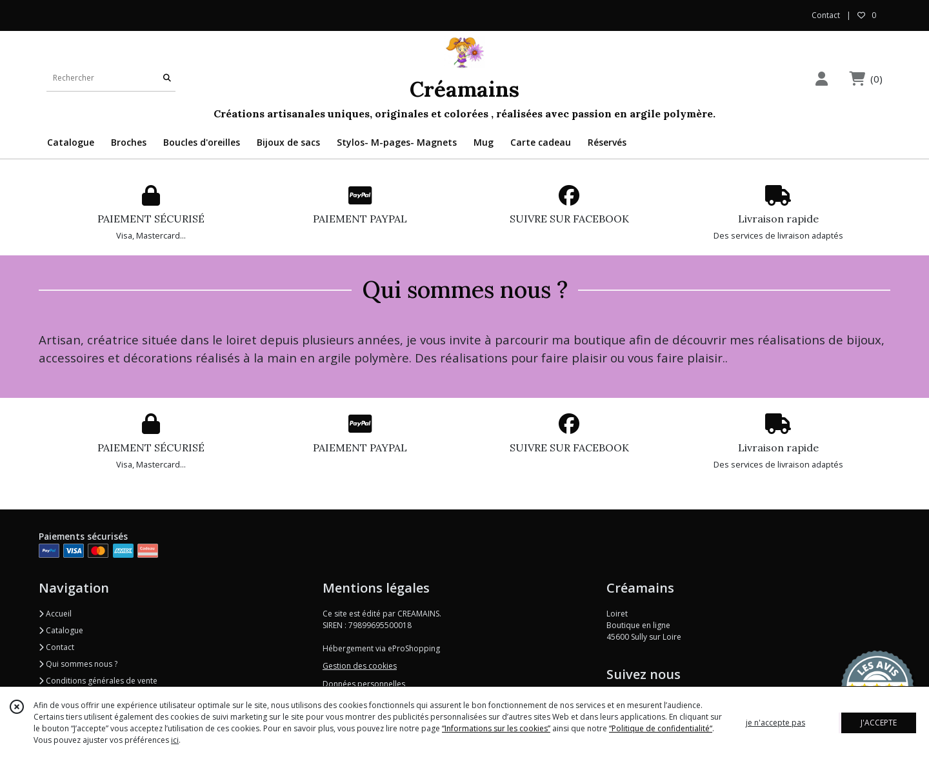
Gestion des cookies (360, 665)
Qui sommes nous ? (78, 663)
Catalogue (61, 630)
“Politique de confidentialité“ (660, 728)
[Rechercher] (167, 78)
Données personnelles (364, 683)
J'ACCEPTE (879, 722)
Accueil (55, 613)
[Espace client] (821, 78)
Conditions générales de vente (98, 680)
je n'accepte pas (775, 722)
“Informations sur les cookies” (496, 728)
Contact (826, 15)
